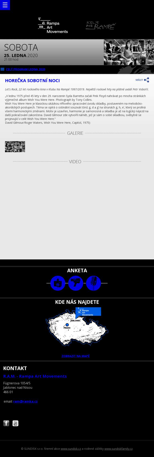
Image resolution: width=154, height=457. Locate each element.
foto (57, 283)
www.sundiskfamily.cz (118, 449)
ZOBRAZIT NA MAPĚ (77, 332)
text (93, 283)
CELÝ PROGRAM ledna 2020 (25, 69)
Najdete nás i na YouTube (15, 423)
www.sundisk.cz (71, 449)
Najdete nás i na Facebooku (6, 423)
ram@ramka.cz (25, 401)
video (75, 283)
